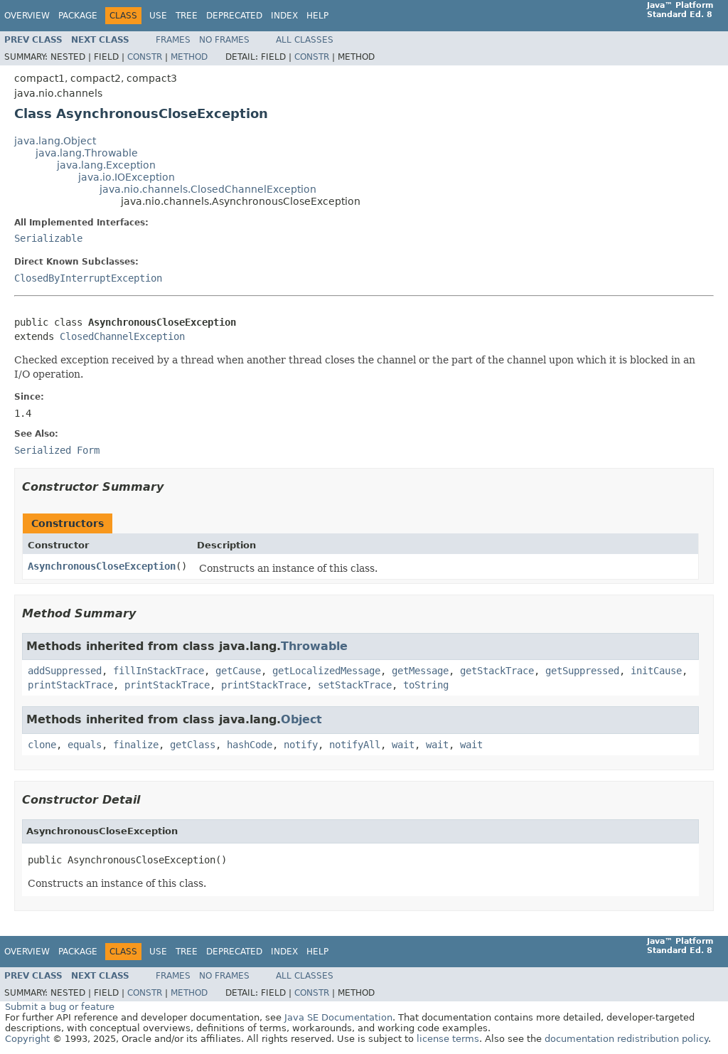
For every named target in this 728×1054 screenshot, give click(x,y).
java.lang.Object (55, 141)
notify (301, 744)
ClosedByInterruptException (88, 278)
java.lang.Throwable (87, 153)
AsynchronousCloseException (102, 566)
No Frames (224, 40)
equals (85, 744)
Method (189, 57)
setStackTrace (355, 685)
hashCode (249, 744)
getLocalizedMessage (326, 670)
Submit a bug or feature (59, 1006)
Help (317, 16)
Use (158, 16)
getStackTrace (497, 670)
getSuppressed (582, 670)
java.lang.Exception (106, 165)
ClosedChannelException (122, 336)
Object (301, 719)
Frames (173, 40)
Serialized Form (57, 450)
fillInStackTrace (158, 670)
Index (284, 16)
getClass (192, 744)
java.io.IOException (126, 177)
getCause (238, 670)
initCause (656, 670)
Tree (187, 16)
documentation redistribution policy (626, 1038)
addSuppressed (65, 670)
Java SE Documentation (338, 1017)
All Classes (304, 40)
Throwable (314, 646)
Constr (144, 57)
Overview (27, 16)
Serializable (48, 238)
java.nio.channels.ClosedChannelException (208, 189)
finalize (136, 744)
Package (77, 16)
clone (42, 744)
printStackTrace (70, 685)
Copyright (27, 1038)
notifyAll (354, 744)
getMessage (420, 670)
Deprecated (234, 16)
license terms (448, 1038)
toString (426, 685)
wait (403, 744)
